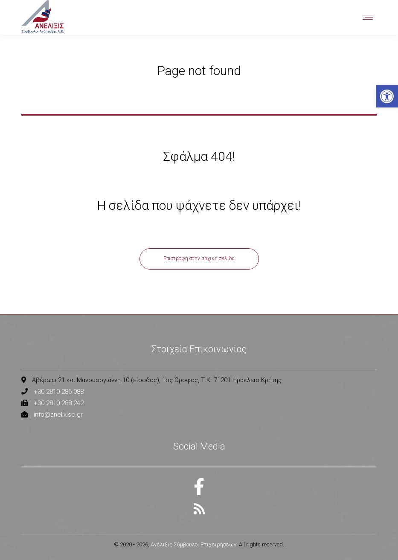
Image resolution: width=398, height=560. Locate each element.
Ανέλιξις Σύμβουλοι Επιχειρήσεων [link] (193, 544)
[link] (387, 96)
